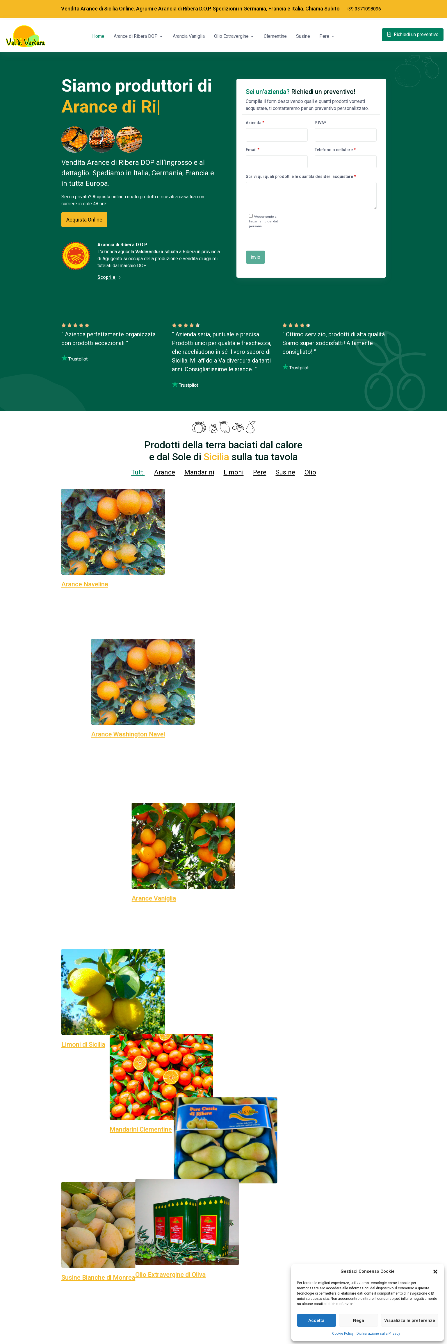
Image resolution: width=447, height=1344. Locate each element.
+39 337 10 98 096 (334, 859)
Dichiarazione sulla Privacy (378, 1333)
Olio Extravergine (231, 36)
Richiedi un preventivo (413, 34)
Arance (164, 472)
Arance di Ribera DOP (136, 36)
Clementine (275, 36)
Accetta (316, 1320)
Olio (310, 472)
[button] (435, 1271)
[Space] (25, 36)
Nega (358, 1320)
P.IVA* (320, 122)
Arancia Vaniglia (189, 36)
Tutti (138, 472)
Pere (324, 36)
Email (252, 149)
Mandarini (199, 472)
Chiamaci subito (223, 1325)
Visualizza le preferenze (409, 1320)
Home (98, 36)
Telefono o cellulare (335, 149)
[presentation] (335, 230)
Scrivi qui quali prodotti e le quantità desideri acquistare (301, 176)
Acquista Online (84, 220)
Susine (303, 36)
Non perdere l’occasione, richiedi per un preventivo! (133, 1076)
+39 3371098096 (363, 9)
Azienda (255, 122)
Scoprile (109, 277)
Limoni (234, 472)
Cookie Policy (343, 1333)
